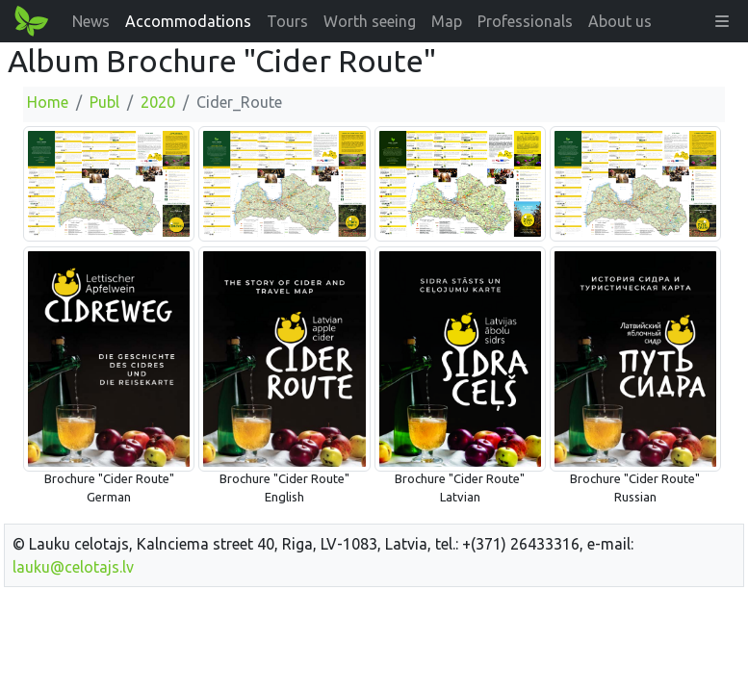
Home (47, 102)
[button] (722, 21)
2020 (158, 102)
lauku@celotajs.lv (73, 567)
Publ (104, 102)
